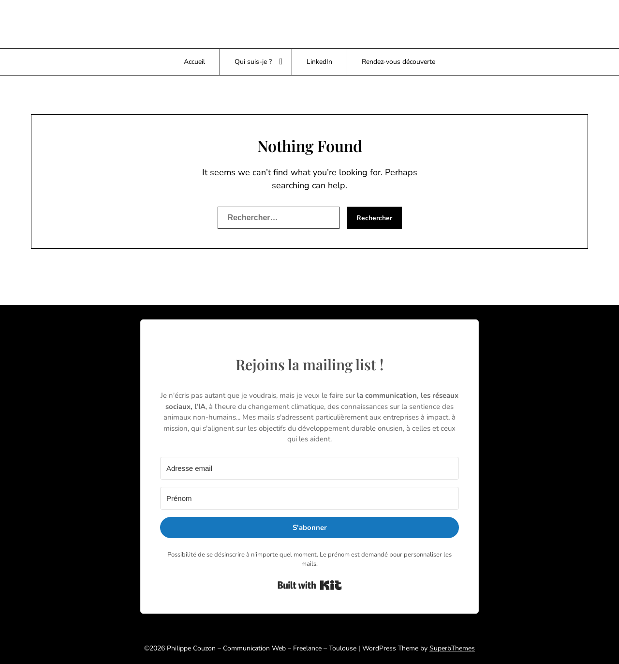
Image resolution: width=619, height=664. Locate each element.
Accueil (194, 61)
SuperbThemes (452, 648)
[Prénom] (309, 498)
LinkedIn (319, 61)
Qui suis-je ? (253, 61)
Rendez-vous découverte (398, 61)
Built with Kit (310, 585)
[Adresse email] (309, 468)
